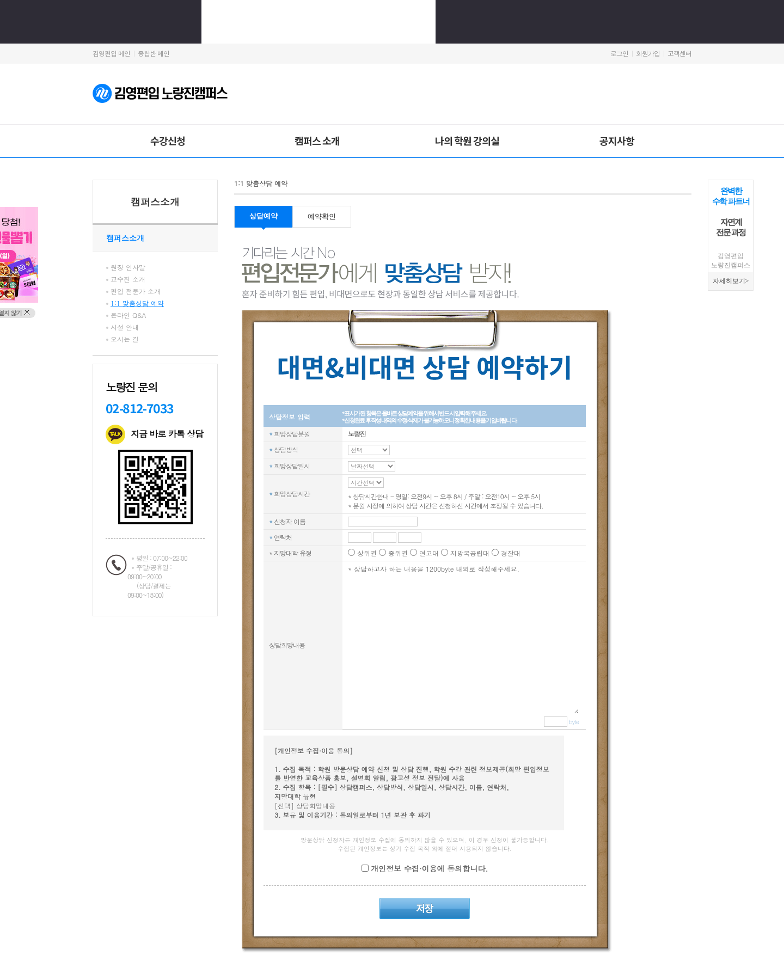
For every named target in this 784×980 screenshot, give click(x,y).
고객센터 (679, 53)
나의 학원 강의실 (467, 140)
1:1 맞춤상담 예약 (137, 303)
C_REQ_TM (369, 450)
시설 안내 (125, 327)
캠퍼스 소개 (317, 140)
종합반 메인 (153, 53)
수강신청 (167, 140)
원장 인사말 (128, 267)
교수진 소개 (128, 279)
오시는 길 (125, 339)
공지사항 (616, 140)
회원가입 (648, 53)
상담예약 (263, 216)
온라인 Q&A (128, 315)
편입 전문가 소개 (136, 291)
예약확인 (322, 216)
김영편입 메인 (111, 53)
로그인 (619, 53)
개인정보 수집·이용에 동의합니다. (428, 868)
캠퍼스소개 (155, 202)
